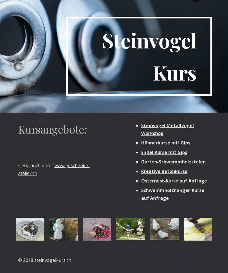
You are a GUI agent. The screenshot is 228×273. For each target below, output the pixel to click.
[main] (139, 56)
